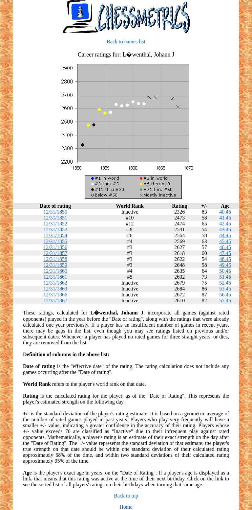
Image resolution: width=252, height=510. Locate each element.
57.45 (225, 300)
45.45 (225, 241)
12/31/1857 (55, 253)
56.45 (225, 294)
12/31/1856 (55, 247)
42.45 (225, 223)
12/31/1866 (55, 294)
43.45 (225, 229)
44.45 (225, 235)
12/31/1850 (55, 212)
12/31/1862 (55, 283)
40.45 (225, 212)
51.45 (225, 277)
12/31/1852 (55, 223)
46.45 (225, 247)
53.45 (225, 288)
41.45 (225, 217)
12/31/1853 (55, 229)
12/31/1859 (55, 265)
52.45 (225, 283)
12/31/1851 (55, 217)
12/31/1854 (55, 235)
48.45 (225, 259)
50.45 (225, 271)
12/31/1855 (55, 241)
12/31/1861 (55, 277)
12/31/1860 (55, 271)
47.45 (225, 253)
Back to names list (126, 41)
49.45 (225, 265)
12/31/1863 (55, 288)
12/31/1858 (55, 259)
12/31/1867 (55, 300)
